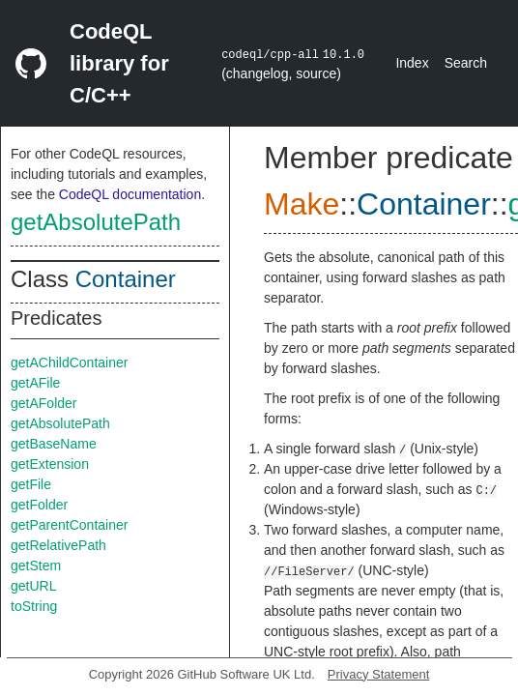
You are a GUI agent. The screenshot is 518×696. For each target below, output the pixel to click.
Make (301, 204)
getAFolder (43, 403)
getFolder (39, 504)
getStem (36, 565)
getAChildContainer (69, 362)
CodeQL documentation (130, 194)
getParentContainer (69, 525)
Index (411, 63)
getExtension (50, 464)
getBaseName (54, 443)
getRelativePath (58, 545)
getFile (31, 484)
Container (125, 279)
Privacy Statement (379, 674)
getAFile (35, 383)
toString (34, 606)
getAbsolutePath (96, 222)
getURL (33, 586)
